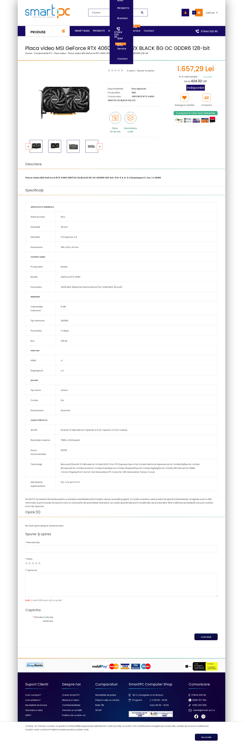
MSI (134, 92)
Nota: (30, 559)
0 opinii (131, 70)
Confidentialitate (71, 705)
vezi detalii (207, 77)
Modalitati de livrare (36, 705)
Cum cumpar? (33, 695)
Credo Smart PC (71, 695)
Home (28, 53)
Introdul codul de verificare (44, 619)
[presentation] (84, 621)
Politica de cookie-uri (74, 715)
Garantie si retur (34, 710)
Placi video (60, 53)
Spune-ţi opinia (145, 70)
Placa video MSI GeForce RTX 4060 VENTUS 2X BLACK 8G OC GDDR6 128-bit (108, 53)
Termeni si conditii (72, 710)
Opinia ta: (32, 570)
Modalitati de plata (105, 695)
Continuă (206, 637)
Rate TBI (99, 705)
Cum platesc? (33, 700)
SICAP (98, 710)
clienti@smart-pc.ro (204, 710)
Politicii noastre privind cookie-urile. (69, 729)
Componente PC (43, 53)
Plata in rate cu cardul (107, 700)
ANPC (28, 715)
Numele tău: (33, 542)
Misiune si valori (70, 700)
